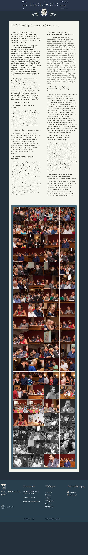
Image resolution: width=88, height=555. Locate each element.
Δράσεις (25, 9)
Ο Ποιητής (24, 2)
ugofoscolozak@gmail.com (31, 534)
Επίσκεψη (63, 5)
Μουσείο (24, 5)
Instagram (72, 528)
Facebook (71, 525)
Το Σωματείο (64, 2)
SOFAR (57, 551)
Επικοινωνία (64, 9)
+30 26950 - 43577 (29, 530)
